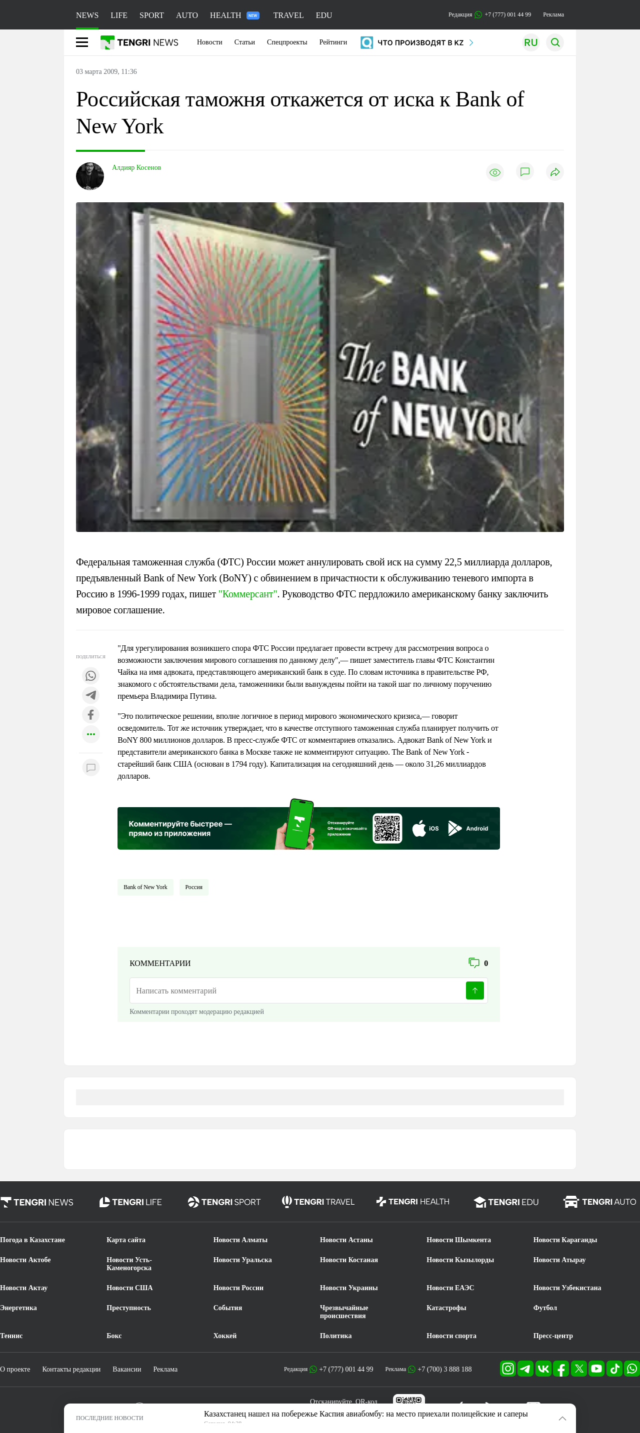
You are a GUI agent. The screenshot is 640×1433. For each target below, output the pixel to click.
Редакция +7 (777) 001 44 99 (489, 14)
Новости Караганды (566, 1240)
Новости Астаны (346, 1240)
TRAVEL (289, 15)
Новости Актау (24, 1288)
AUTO (187, 15)
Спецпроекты (287, 42)
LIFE (119, 15)
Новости (209, 42)
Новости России (239, 1288)
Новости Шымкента (458, 1240)
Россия (194, 887)
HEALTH (235, 15)
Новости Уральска (243, 1260)
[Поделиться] (555, 172)
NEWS (87, 15)
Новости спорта (451, 1336)
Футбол (545, 1308)
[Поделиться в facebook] (91, 715)
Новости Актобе (25, 1260)
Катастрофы (446, 1308)
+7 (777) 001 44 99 (346, 1369)
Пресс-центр (553, 1336)
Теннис (11, 1336)
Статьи (244, 42)
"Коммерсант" (248, 593)
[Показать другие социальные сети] (91, 735)
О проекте (15, 1369)
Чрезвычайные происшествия (344, 1312)
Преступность (128, 1308)
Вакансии (126, 1369)
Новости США (129, 1288)
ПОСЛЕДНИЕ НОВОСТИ (110, 1418)
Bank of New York (145, 887)
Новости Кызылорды (460, 1260)
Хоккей (225, 1336)
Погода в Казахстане (32, 1240)
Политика (336, 1336)
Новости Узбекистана (568, 1288)
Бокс (114, 1336)
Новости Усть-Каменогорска (129, 1264)
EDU (324, 15)
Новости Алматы (241, 1240)
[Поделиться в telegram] (91, 696)
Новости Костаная (349, 1260)
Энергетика (18, 1308)
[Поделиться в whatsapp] (91, 676)
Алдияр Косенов (136, 167)
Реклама (553, 14)
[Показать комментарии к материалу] (91, 768)
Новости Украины (349, 1288)
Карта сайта (126, 1240)
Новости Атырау (560, 1260)
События (228, 1308)
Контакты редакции (71, 1369)
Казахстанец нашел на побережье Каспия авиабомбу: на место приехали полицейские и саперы (366, 1414)
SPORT (152, 15)
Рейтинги (334, 42)
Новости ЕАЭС (450, 1288)
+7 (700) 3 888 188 (445, 1369)
